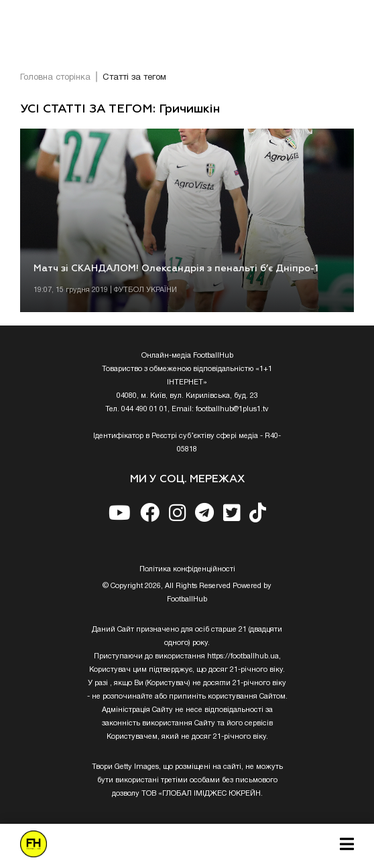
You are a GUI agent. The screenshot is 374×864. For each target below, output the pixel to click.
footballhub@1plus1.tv (232, 409)
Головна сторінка (55, 78)
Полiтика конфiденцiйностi (187, 569)
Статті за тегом (134, 78)
